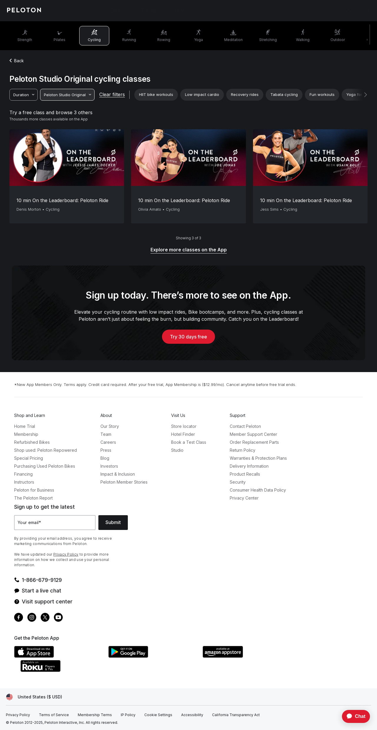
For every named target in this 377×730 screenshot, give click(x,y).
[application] (353, 716)
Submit (113, 522)
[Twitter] (45, 618)
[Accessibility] (192, 715)
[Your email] (54, 522)
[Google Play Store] (152, 656)
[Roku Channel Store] (64, 670)
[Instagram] (31, 618)
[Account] (348, 10)
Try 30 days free (188, 337)
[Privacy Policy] (18, 715)
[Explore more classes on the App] (189, 250)
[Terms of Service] (54, 715)
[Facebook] (18, 618)
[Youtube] (58, 618)
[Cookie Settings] (158, 715)
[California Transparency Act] (236, 715)
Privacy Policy (65, 554)
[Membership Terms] (95, 715)
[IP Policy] (128, 715)
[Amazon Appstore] (247, 656)
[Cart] (365, 10)
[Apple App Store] (58, 656)
